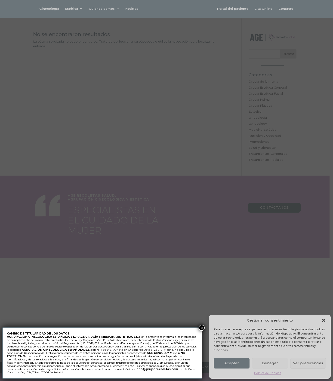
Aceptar (231, 363)
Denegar (270, 363)
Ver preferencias (308, 363)
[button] (323, 320)
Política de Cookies (267, 373)
